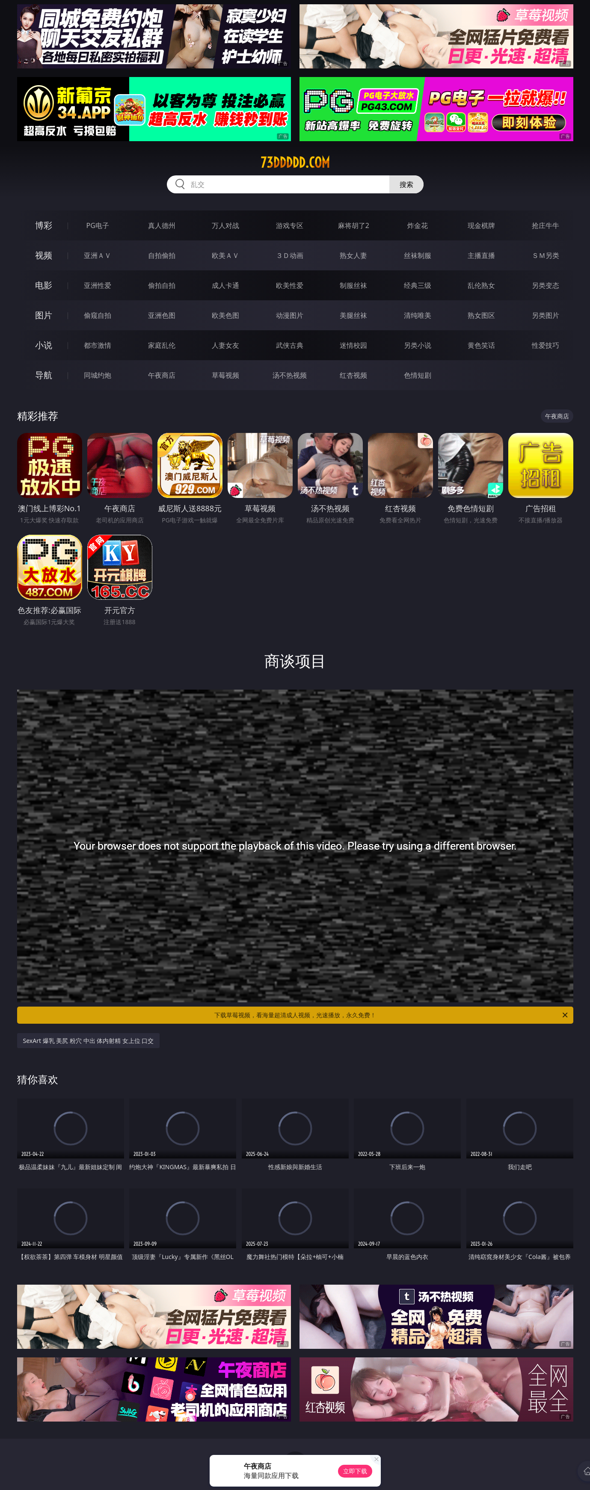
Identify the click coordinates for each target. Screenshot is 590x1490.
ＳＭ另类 (545, 255)
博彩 (43, 225)
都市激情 (97, 345)
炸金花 (417, 225)
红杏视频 (353, 375)
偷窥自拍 (97, 315)
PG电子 (97, 225)
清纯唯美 (417, 315)
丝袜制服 (417, 255)
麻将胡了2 (353, 225)
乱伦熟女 (481, 285)
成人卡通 (225, 285)
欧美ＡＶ (225, 255)
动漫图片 (289, 315)
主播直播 (481, 255)
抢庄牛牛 (545, 225)
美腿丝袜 (353, 315)
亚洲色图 (161, 315)
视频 (43, 255)
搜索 (406, 184)
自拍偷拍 (161, 255)
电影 (43, 285)
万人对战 (225, 225)
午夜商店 (161, 375)
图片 (43, 315)
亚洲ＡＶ (97, 255)
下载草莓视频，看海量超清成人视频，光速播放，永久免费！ (391, 1015)
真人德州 (161, 225)
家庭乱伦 (161, 345)
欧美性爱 (289, 285)
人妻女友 (225, 345)
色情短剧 (417, 375)
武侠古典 (289, 345)
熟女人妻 (353, 255)
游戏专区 (289, 225)
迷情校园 (353, 345)
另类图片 (545, 315)
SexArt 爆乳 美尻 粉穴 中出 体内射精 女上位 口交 (88, 1041)
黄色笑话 (481, 345)
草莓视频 (225, 375)
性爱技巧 (545, 345)
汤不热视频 (290, 375)
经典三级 (417, 285)
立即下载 (355, 1471)
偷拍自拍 (161, 285)
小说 (43, 345)
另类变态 (545, 285)
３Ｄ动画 (289, 255)
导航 (43, 375)
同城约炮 (97, 375)
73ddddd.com (295, 162)
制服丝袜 (353, 285)
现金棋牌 (481, 225)
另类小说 (417, 345)
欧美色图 (225, 315)
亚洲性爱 (97, 285)
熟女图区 (481, 315)
